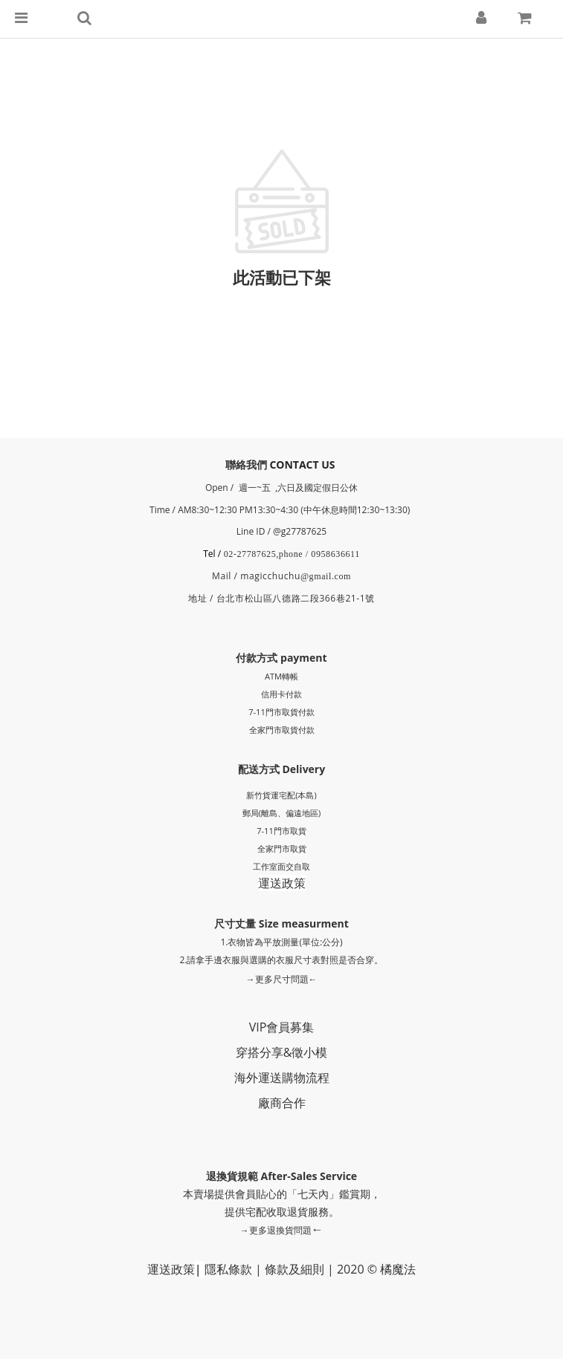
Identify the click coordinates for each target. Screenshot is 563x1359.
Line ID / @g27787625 (281, 531)
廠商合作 (282, 1103)
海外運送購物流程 (281, 1077)
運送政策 (282, 883)
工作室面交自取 (281, 866)
